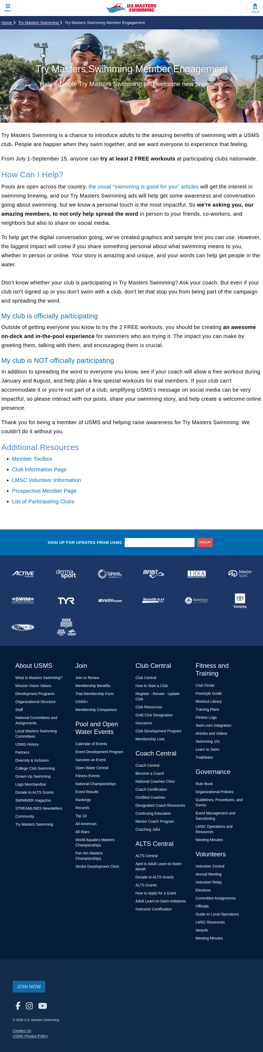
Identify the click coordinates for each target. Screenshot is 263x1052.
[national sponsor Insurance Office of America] (196, 574)
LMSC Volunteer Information (46, 480)
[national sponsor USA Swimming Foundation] (66, 627)
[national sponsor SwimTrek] (196, 601)
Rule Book (204, 784)
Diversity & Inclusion (32, 760)
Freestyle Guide (209, 693)
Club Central (146, 678)
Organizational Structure (35, 702)
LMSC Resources (210, 922)
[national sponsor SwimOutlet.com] (153, 601)
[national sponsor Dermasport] (66, 574)
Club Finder (205, 685)
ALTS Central (147, 856)
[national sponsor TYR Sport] (66, 601)
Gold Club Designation (154, 715)
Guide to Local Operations (217, 914)
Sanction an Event (90, 760)
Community (24, 816)
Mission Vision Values (33, 686)
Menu (8, 11)
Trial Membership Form (94, 694)
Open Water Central (91, 768)
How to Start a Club (152, 686)
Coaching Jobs (148, 829)
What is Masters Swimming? (39, 678)
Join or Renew (87, 678)
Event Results (86, 792)
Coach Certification (151, 789)
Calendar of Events (91, 744)
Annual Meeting (208, 874)
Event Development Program (99, 752)
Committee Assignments (216, 898)
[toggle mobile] (8, 8)
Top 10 (81, 816)
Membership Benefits (93, 686)
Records (82, 808)
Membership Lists (150, 739)
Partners (22, 752)
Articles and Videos (212, 733)
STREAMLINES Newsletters (38, 808)
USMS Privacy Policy (30, 1036)
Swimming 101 (208, 741)
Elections (203, 890)
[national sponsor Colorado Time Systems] (110, 574)
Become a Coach (150, 773)
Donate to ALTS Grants (34, 792)
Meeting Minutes (209, 840)
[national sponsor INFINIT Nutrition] (153, 574)
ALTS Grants (146, 885)
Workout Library (209, 701)
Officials (202, 906)
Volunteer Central (210, 866)
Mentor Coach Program (155, 821)
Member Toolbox (32, 459)
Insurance (144, 723)
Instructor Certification (154, 909)
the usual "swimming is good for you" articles (143, 187)
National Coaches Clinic (155, 781)
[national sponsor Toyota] (240, 601)
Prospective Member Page (44, 491)
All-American (85, 824)
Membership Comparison (96, 710)
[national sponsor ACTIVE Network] (23, 574)
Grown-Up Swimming (33, 776)
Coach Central (148, 765)
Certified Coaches (150, 797)
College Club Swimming (35, 768)
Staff (19, 710)
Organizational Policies (214, 792)
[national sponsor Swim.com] (110, 601)
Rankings (83, 800)
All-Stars (82, 832)
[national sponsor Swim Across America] (23, 601)
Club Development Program (159, 731)
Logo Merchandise (30, 784)
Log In (255, 12)
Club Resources (149, 707)
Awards (202, 930)
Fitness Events (87, 776)
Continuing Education (153, 813)
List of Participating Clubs (43, 501)
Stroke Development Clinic (97, 866)
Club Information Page (39, 469)
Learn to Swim (207, 749)
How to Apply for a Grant (156, 893)
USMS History (27, 744)
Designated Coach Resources (160, 805)
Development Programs (35, 694)
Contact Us (22, 1031)
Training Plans (207, 709)
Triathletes (204, 757)
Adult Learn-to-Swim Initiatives (161, 901)
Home (8, 22)
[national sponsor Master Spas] (240, 574)
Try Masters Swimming (40, 22)
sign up (205, 542)
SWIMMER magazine (33, 800)
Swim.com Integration (214, 725)
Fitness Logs (206, 717)
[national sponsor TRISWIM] (23, 627)
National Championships (95, 784)
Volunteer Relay (209, 882)
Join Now (29, 986)
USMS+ (81, 702)
